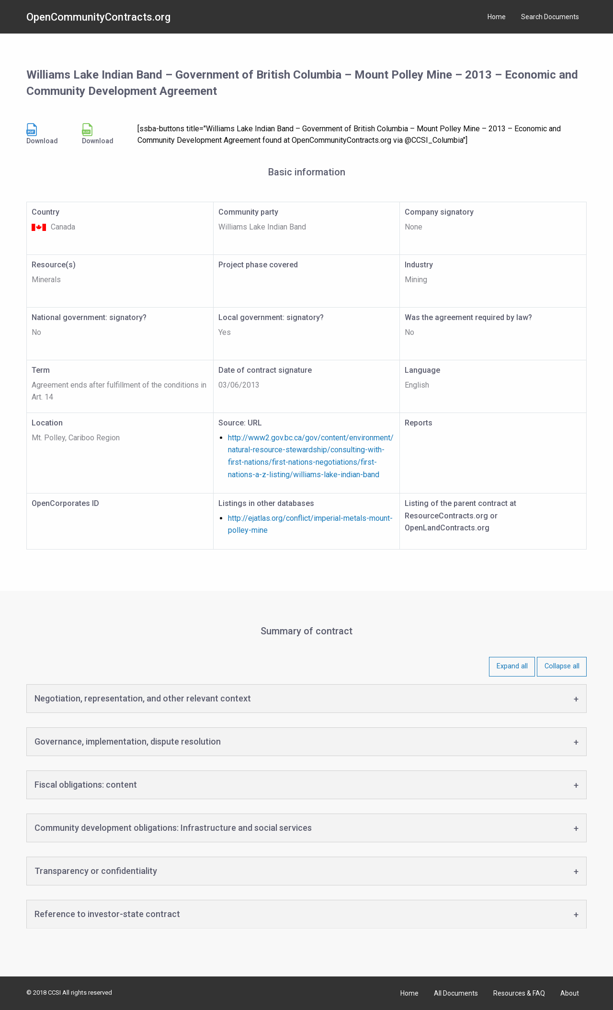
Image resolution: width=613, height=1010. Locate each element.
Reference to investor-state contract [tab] (107, 914)
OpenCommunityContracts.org (98, 17)
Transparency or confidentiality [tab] (95, 871)
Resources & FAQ (519, 993)
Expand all (512, 666)
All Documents (456, 993)
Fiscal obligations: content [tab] (85, 785)
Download (42, 134)
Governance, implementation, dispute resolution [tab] (127, 741)
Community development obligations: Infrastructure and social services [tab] (173, 828)
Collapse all (562, 666)
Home (497, 17)
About (569, 993)
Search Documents (550, 17)
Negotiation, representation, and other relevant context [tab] (142, 698)
